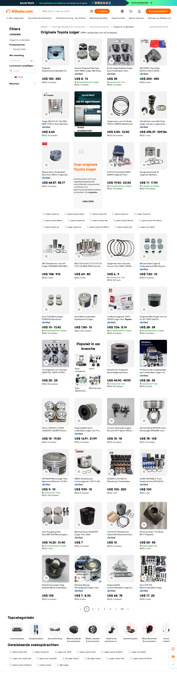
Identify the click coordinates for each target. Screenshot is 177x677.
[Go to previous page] (80, 609)
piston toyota (44, 665)
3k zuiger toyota (92, 658)
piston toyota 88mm (52, 220)
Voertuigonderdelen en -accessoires (68, 27)
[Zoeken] (102, 11)
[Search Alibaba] (64, 11)
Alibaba (44, 27)
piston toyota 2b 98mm (98, 227)
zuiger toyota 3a (73, 227)
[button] (91, 11)
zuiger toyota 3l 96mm (112, 652)
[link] (173, 649)
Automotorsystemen (99, 27)
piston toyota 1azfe (86, 652)
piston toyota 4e (40, 652)
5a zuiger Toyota (70, 658)
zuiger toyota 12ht (115, 658)
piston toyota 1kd (123, 227)
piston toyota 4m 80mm (150, 220)
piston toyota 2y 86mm (21, 665)
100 (122, 609)
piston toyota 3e (98, 214)
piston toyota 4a (76, 220)
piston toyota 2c (120, 214)
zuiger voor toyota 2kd (20, 658)
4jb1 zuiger (63, 665)
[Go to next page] (128, 609)
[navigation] (22, 318)
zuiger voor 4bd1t (146, 227)
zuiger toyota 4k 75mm (141, 658)
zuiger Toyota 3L (142, 214)
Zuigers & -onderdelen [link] (123, 27)
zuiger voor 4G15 (62, 652)
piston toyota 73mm (74, 214)
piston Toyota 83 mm (123, 220)
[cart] (131, 12)
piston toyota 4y (51, 227)
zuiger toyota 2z (51, 214)
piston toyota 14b (98, 220)
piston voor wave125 (46, 658)
